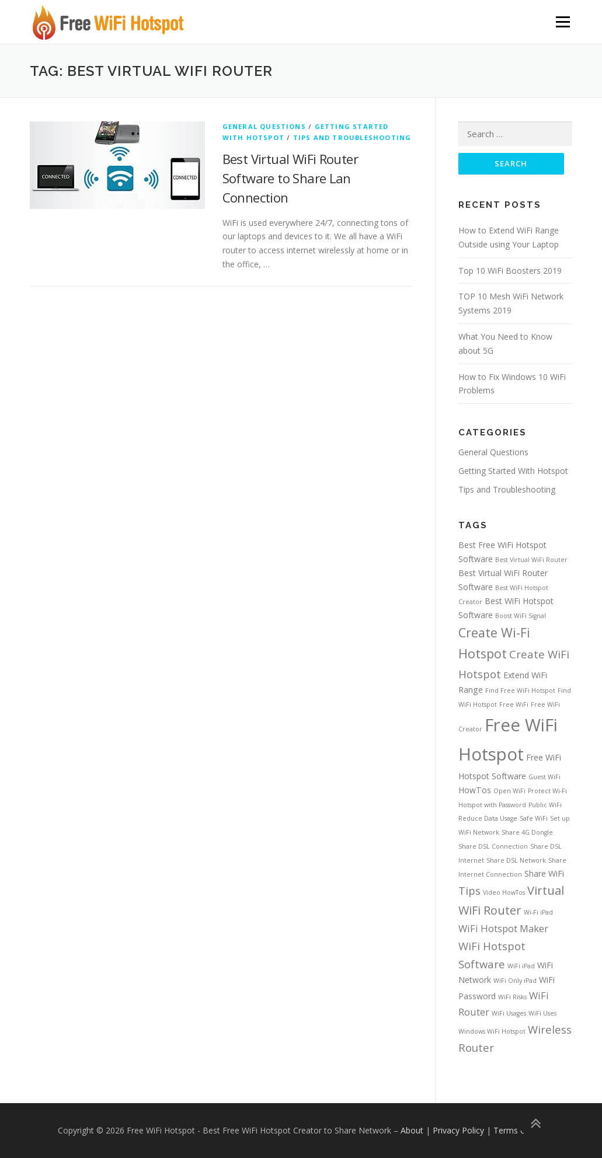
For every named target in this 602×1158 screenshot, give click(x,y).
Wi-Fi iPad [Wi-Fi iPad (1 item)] (538, 912)
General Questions (264, 126)
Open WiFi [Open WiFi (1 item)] (509, 791)
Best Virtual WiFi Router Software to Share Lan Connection (290, 178)
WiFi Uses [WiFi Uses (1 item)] (542, 1013)
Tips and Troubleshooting (352, 137)
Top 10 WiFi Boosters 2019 (510, 270)
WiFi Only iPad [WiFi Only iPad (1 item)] (515, 981)
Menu (562, 21)
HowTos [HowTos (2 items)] (474, 790)
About (412, 1130)
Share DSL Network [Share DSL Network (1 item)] (516, 860)
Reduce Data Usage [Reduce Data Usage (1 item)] (487, 819)
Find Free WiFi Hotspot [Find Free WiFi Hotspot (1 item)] (520, 690)
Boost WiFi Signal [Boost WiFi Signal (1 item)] (520, 616)
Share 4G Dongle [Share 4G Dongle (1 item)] (527, 832)
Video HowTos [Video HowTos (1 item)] (504, 892)
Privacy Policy (458, 1130)
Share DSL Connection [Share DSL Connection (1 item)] (493, 846)
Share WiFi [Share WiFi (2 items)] (544, 873)
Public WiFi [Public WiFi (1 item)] (545, 805)
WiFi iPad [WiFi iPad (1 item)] (521, 966)
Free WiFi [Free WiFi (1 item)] (513, 704)
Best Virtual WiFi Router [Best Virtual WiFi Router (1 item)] (531, 560)
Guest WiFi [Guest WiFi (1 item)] (544, 777)
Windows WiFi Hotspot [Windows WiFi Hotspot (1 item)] (492, 1031)
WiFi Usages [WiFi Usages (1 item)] (509, 1013)
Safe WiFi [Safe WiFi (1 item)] (534, 819)
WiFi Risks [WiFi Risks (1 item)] (512, 997)
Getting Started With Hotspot (513, 470)
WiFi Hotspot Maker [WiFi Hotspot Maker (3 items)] (503, 928)
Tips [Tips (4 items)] (469, 890)
